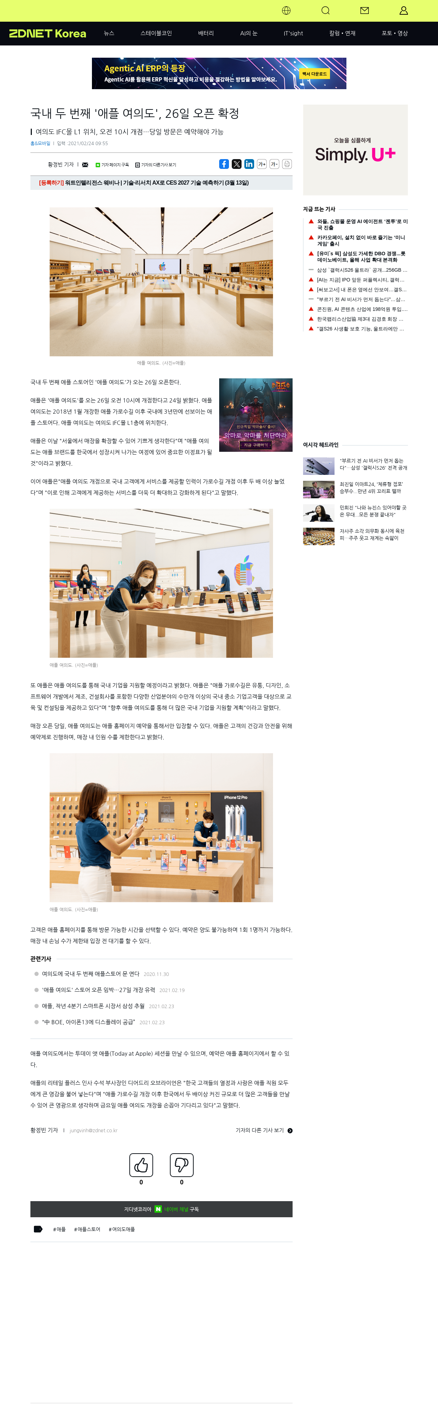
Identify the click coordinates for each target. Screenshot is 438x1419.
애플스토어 (89, 1229)
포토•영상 (395, 33)
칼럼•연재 (342, 33)
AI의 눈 (249, 33)
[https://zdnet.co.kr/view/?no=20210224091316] (224, 164)
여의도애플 (123, 1229)
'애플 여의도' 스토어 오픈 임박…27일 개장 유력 (98, 990)
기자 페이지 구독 (112, 165)
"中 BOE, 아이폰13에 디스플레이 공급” (88, 1022)
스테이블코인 (156, 33)
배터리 (206, 33)
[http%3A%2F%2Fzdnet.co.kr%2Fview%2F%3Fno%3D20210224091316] (249, 164)
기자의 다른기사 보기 (155, 165)
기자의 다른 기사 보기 (264, 1130)
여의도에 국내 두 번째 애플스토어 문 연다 (90, 974)
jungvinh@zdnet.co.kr (93, 1130)
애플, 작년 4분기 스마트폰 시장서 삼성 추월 (93, 1006)
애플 (61, 1229)
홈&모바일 (40, 143)
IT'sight (293, 33)
